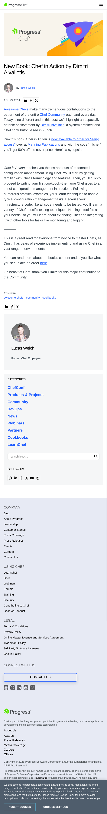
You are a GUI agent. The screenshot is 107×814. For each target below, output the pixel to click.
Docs (7, 578)
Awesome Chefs (16, 109)
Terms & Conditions (16, 626)
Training (9, 594)
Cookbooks (18, 438)
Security (9, 600)
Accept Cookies (20, 807)
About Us (10, 730)
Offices (8, 754)
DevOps (15, 409)
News (12, 416)
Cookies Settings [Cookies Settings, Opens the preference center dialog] (55, 807)
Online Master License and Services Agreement (33, 637)
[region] (53, 797)
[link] (25, 100)
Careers (9, 551)
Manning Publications (44, 144)
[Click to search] (96, 456)
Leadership (11, 524)
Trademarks (40, 777)
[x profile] (26, 478)
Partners (15, 430)
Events (8, 546)
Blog (6, 513)
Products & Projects (26, 395)
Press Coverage (14, 535)
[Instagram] (33, 688)
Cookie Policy (12, 654)
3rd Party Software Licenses (21, 648)
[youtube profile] (32, 478)
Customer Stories (15, 529)
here (43, 263)
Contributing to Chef (16, 605)
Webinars (16, 423)
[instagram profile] (37, 478)
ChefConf (16, 388)
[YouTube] (26, 688)
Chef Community (52, 114)
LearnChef (17, 445)
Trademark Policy (15, 643)
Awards (9, 735)
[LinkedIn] (20, 688)
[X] (13, 688)
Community (18, 402)
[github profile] (10, 478)
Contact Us (11, 557)
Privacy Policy (12, 632)
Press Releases (14, 540)
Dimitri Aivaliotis (52, 125)
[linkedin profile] (15, 478)
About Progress (13, 519)
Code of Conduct (14, 611)
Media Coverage (15, 745)
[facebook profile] (21, 478)
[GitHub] (6, 688)
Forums (8, 589)
